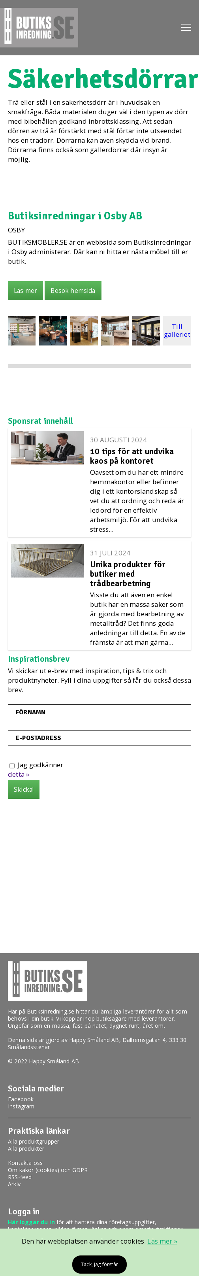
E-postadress (38, 738)
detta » (18, 774)
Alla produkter (26, 1148)
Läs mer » (162, 1241)
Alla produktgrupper (33, 1141)
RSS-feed (20, 1177)
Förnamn (30, 712)
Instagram (21, 1106)
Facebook (21, 1099)
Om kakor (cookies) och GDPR (48, 1170)
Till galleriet (177, 330)
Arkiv (14, 1184)
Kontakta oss (25, 1163)
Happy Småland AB (94, 1040)
